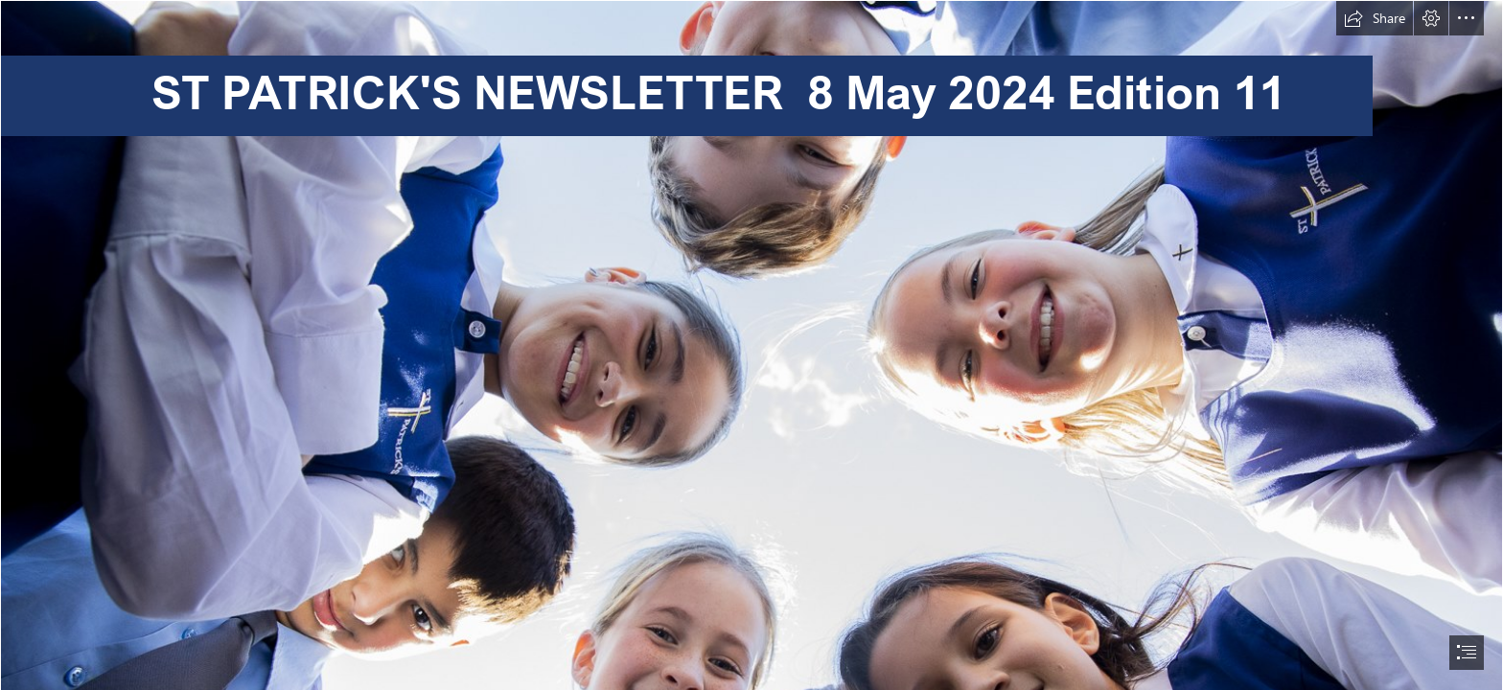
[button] (1374, 18)
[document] (751, 345)
